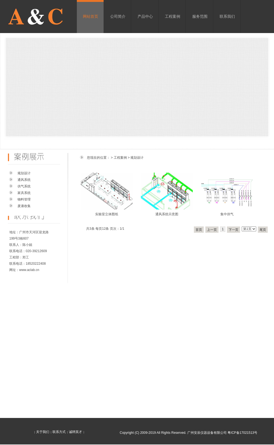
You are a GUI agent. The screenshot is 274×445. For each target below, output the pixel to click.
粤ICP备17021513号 (242, 433)
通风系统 (24, 180)
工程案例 (172, 16)
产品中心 (145, 16)
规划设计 (24, 173)
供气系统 (24, 186)
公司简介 (118, 16)
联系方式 (59, 432)
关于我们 (42, 432)
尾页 (263, 230)
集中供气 (227, 214)
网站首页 (90, 16)
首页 (199, 230)
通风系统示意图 (166, 214)
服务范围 (200, 16)
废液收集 (24, 206)
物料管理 (24, 199)
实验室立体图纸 (106, 214)
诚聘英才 (75, 432)
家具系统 (24, 193)
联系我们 (227, 16)
